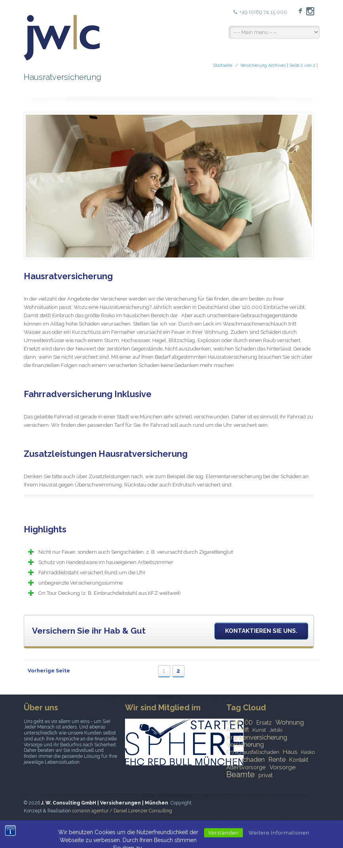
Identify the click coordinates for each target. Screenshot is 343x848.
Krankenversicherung (256, 737)
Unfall (233, 722)
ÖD (248, 722)
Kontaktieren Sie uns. (261, 630)
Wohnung (289, 722)
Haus (290, 751)
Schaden (252, 759)
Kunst (259, 730)
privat (265, 775)
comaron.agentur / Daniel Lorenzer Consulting (122, 811)
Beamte (240, 774)
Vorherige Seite (49, 671)
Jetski (275, 730)
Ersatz (264, 722)
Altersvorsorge (246, 767)
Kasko (308, 752)
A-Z (230, 760)
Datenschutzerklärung (290, 830)
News (187, 830)
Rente (277, 759)
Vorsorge (282, 767)
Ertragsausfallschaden (252, 752)
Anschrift (237, 730)
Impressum (243, 830)
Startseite (222, 65)
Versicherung (245, 744)
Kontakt (298, 760)
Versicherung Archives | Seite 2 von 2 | (279, 65)
